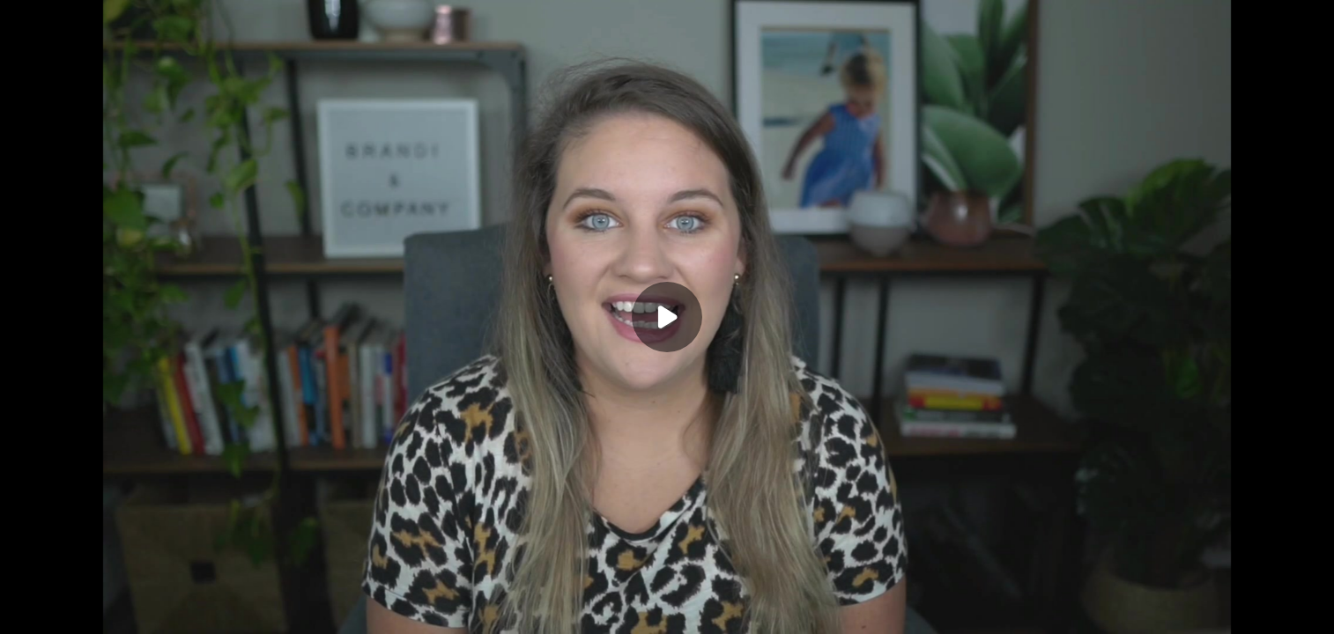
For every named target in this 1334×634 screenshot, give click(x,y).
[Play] (667, 317)
